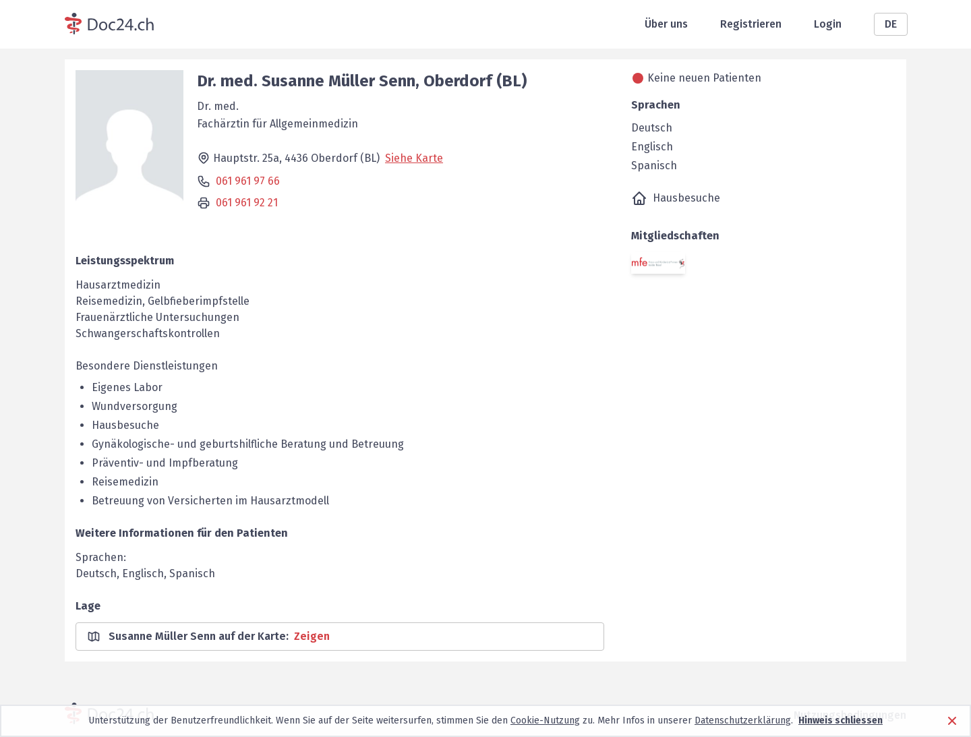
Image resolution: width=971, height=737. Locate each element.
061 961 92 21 (247, 202)
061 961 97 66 (248, 181)
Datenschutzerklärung (743, 720)
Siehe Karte (414, 158)
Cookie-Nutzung (545, 720)
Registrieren (751, 24)
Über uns (666, 24)
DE (891, 24)
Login (828, 24)
